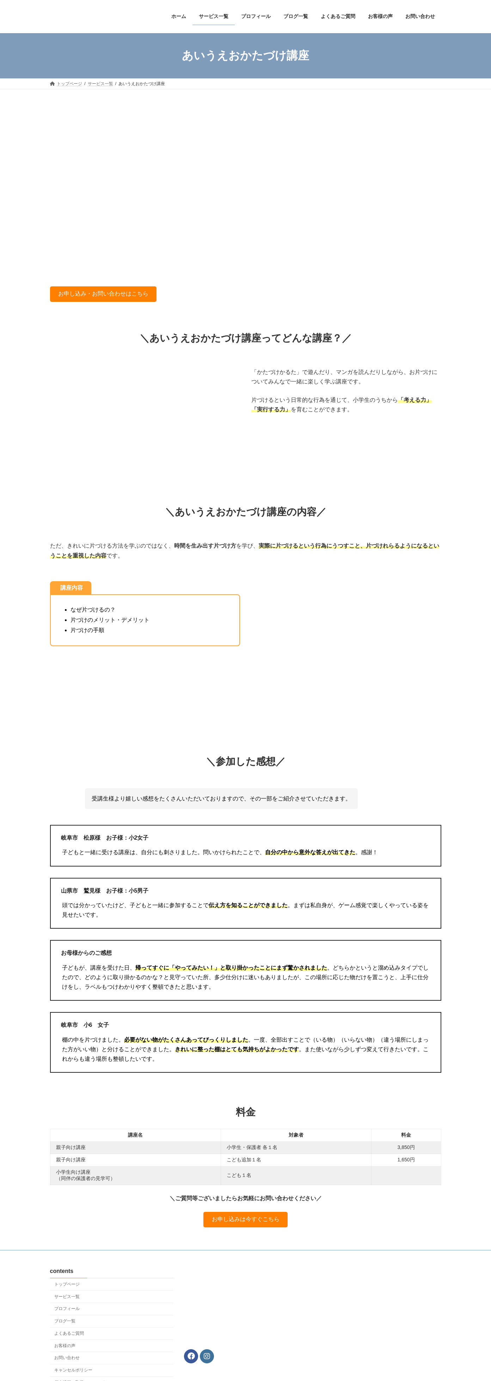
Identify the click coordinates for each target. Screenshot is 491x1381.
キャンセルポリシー (73, 1370)
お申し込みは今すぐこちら (246, 1219)
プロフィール (67, 1308)
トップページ (67, 1284)
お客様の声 (64, 1345)
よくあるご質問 (69, 1333)
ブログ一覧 (64, 1321)
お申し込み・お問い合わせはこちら (103, 294)
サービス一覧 (67, 1296)
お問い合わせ (67, 1357)
